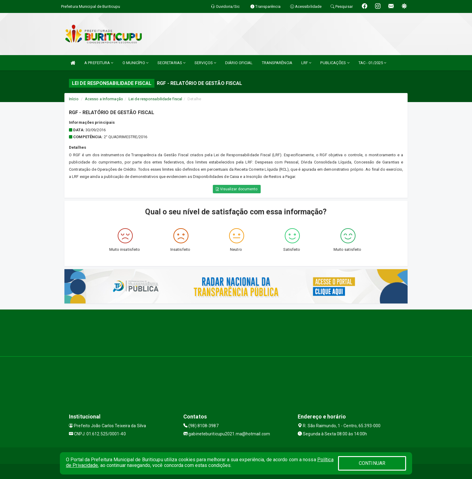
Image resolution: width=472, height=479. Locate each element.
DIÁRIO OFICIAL (239, 63)
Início (74, 99)
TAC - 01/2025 (373, 63)
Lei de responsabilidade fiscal (155, 99)
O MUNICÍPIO (135, 63)
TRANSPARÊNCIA (277, 63)
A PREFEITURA (98, 63)
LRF (306, 63)
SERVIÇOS (205, 63)
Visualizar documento (236, 189)
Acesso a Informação (104, 99)
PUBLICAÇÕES (334, 63)
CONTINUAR (372, 463)
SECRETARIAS (171, 63)
